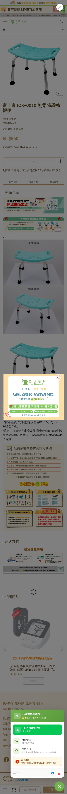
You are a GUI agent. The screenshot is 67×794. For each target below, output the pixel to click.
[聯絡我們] (59, 786)
